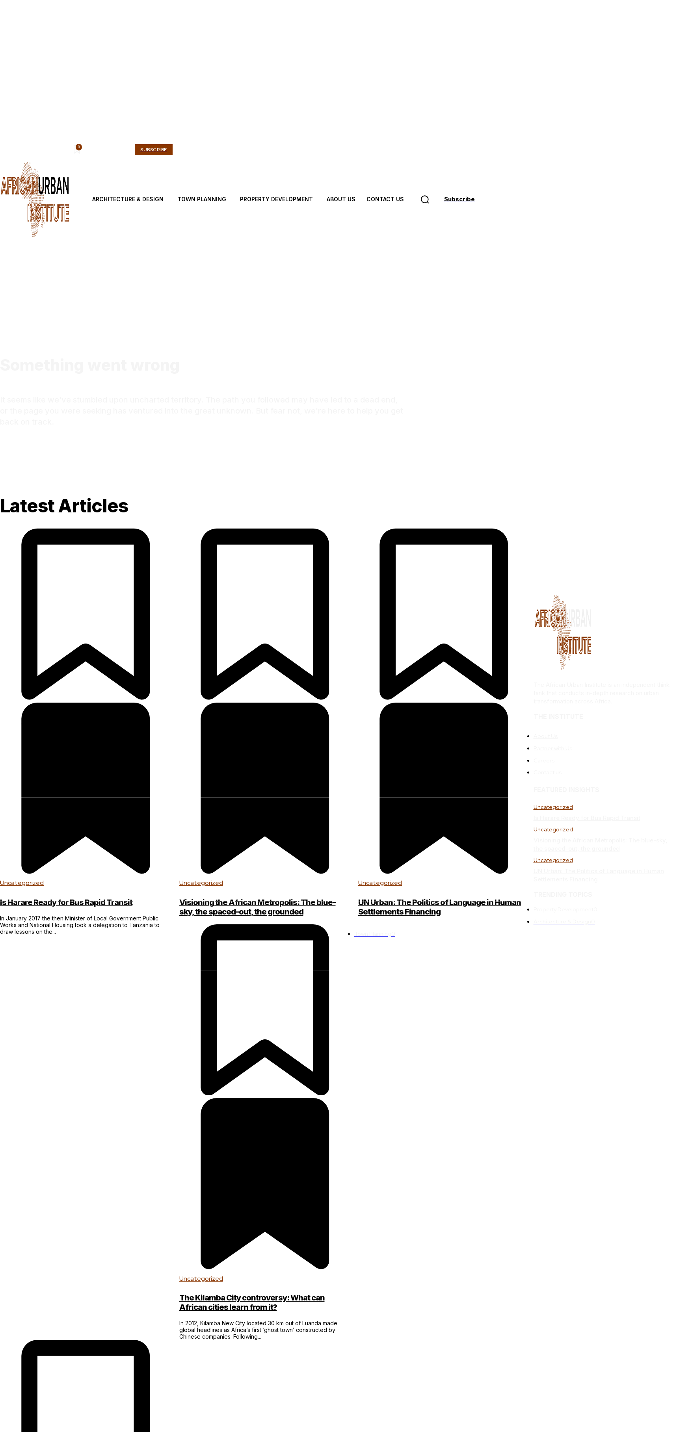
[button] (424, 199)
